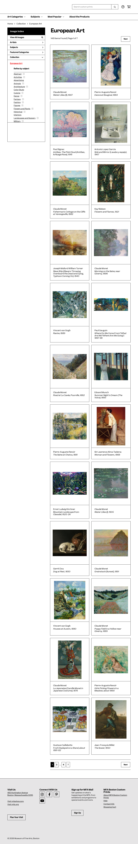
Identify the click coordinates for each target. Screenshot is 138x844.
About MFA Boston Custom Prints (115, 796)
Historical (18, 112)
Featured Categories (26, 52)
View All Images (26, 37)
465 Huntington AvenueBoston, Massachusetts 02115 (20, 793)
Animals (17, 83)
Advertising (19, 80)
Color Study (19, 90)
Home (10, 23)
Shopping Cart (110, 807)
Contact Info (109, 804)
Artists (26, 42)
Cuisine (17, 93)
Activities (18, 77)
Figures (17, 105)
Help (105, 800)
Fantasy (17, 99)
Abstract (18, 74)
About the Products (79, 16)
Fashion (17, 102)
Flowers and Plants (22, 108)
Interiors (17, 115)
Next (126, 39)
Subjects (26, 47)
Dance (16, 96)
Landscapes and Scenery (24, 118)
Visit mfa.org (13, 804)
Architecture (19, 86)
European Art (16, 63)
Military (17, 121)
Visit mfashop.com (15, 801)
